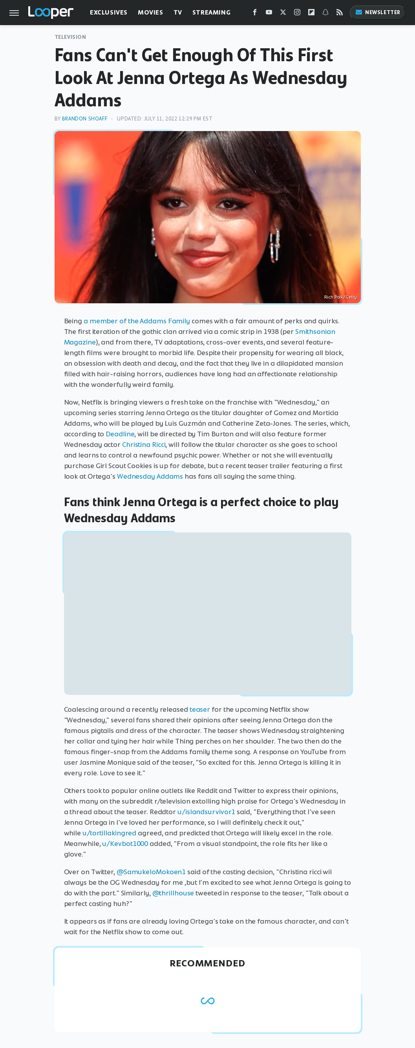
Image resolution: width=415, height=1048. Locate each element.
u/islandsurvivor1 (206, 812)
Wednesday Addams (150, 476)
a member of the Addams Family (137, 321)
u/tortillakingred (109, 833)
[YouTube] (269, 13)
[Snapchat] (325, 13)
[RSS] (340, 13)
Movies (150, 12)
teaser (200, 709)
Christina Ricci (144, 444)
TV (178, 12)
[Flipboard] (311, 13)
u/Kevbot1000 (125, 843)
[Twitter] (283, 13)
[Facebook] (255, 13)
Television (70, 37)
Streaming (211, 12)
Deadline (120, 434)
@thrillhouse (173, 893)
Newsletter (377, 12)
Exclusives (109, 12)
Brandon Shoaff (84, 118)
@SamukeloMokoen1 (151, 872)
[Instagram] (297, 13)
